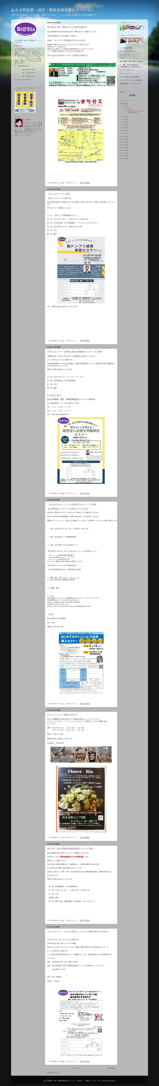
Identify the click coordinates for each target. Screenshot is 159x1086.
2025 (123, 103)
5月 (125, 122)
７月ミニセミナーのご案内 (58, 194)
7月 (125, 116)
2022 (123, 142)
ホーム (77, 1068)
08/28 (127, 108)
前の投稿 (111, 1068)
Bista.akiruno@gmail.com (23, 79)
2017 (123, 156)
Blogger (112, 1081)
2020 (123, 147)
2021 (123, 145)
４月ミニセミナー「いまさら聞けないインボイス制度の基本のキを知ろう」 (79, 932)
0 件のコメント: (71, 183)
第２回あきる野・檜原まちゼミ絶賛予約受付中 (67, 27)
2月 (125, 130)
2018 (123, 153)
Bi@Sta (28, 119)
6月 (125, 119)
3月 (125, 127)
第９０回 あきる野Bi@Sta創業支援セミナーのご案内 (70, 849)
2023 (123, 139)
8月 (125, 106)
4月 (125, 125)
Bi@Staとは (18, 45)
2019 (123, 150)
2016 (123, 158)
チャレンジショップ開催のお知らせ (62, 715)
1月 (125, 133)
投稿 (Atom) (54, 1072)
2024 (123, 136)
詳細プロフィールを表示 (23, 135)
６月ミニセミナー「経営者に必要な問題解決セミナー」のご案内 (74, 352)
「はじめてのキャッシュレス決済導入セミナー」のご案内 (71, 504)
